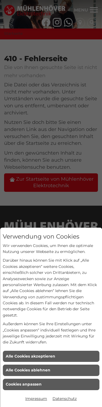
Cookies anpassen (24, 384)
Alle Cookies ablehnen (28, 370)
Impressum (36, 398)
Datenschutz (64, 398)
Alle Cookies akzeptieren (30, 356)
